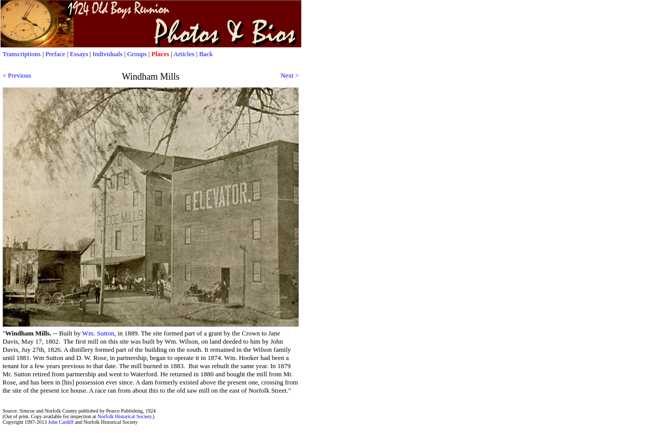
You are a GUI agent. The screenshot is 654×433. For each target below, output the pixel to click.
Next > (290, 75)
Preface (55, 54)
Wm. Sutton (98, 333)
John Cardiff (61, 422)
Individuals (107, 54)
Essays (79, 54)
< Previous (17, 75)
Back (206, 54)
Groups (138, 54)
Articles (183, 54)
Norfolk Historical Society (124, 416)
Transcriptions (22, 54)
